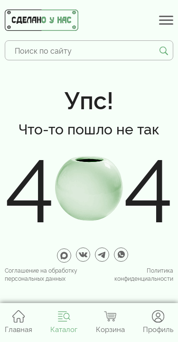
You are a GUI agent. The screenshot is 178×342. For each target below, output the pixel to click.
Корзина (110, 321)
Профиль (158, 321)
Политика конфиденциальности (143, 274)
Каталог (63, 321)
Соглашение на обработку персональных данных (41, 274)
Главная (18, 321)
